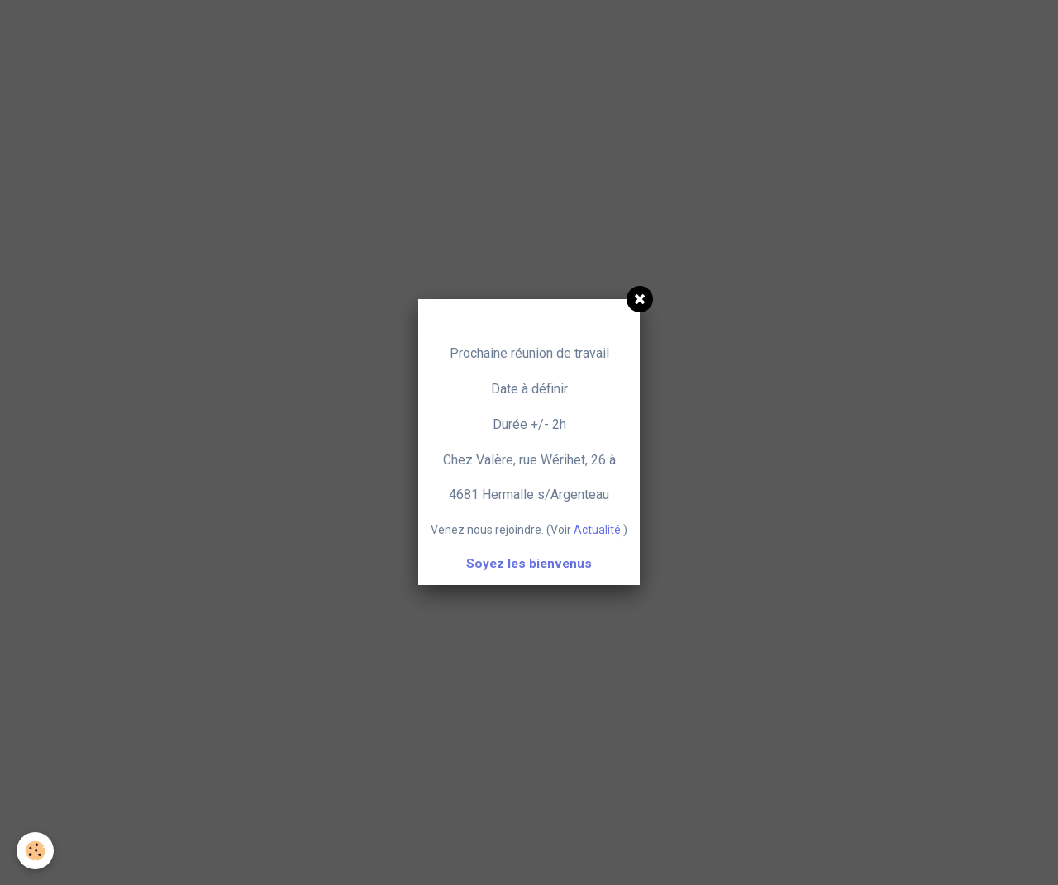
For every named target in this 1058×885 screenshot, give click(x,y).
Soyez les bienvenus (529, 563)
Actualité (597, 529)
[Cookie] (35, 850)
